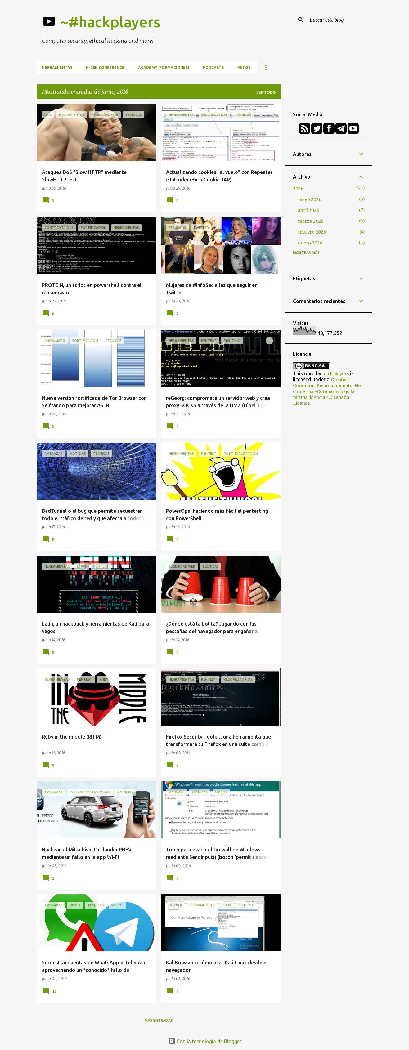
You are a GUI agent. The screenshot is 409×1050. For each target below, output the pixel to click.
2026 (298, 188)
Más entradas (159, 1020)
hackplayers (335, 374)
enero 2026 (310, 243)
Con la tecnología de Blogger (204, 1041)
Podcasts (213, 67)
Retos (243, 67)
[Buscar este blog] (339, 19)
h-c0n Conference (105, 67)
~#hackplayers (110, 21)
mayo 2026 (309, 199)
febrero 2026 (312, 232)
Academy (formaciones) (163, 67)
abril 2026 (308, 210)
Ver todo (266, 92)
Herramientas (57, 67)
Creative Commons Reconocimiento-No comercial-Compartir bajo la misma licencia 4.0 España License (327, 391)
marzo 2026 (311, 221)
